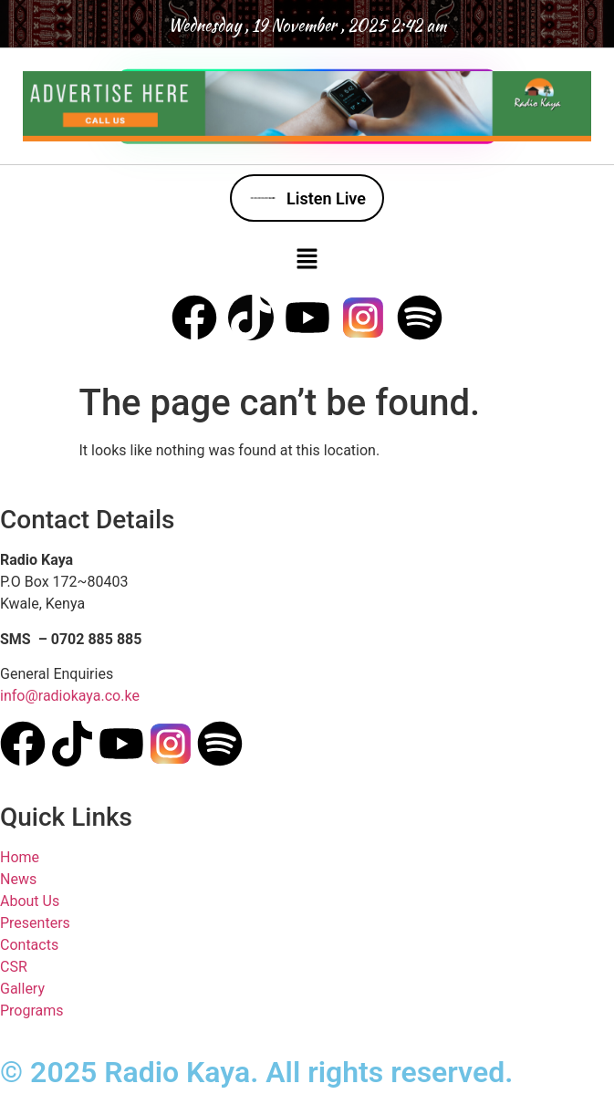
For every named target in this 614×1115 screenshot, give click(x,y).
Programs (32, 1010)
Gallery (22, 988)
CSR (13, 966)
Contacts (29, 944)
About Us (29, 901)
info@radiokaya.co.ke (70, 695)
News (18, 879)
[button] (306, 258)
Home (19, 857)
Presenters (35, 923)
